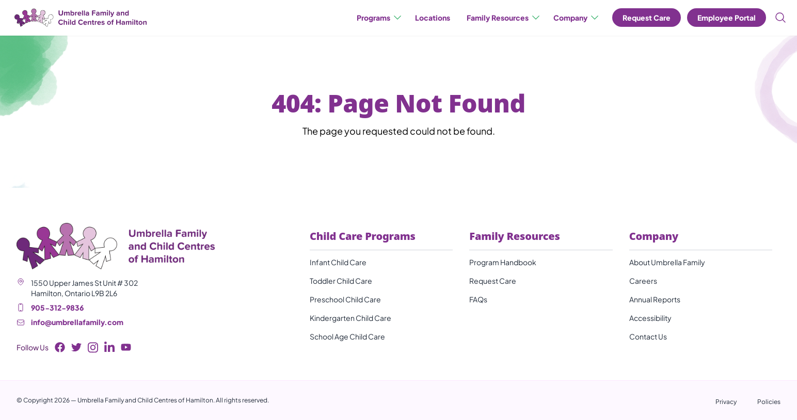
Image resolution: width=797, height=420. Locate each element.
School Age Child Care (347, 336)
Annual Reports (654, 299)
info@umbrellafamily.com (77, 322)
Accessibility (650, 317)
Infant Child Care (338, 262)
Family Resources (504, 17)
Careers (643, 280)
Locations (432, 17)
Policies (768, 402)
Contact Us (648, 336)
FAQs (478, 299)
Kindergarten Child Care (350, 317)
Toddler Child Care (341, 280)
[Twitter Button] (76, 347)
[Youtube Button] (126, 347)
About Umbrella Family (667, 262)
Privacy (726, 402)
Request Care (647, 17)
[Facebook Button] (60, 347)
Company (576, 17)
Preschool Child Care (345, 299)
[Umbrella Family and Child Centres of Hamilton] (79, 17)
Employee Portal (726, 17)
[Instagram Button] (93, 347)
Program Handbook (502, 262)
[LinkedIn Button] (109, 347)
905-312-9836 (57, 307)
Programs (380, 17)
